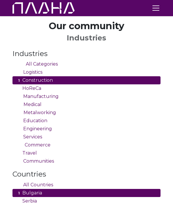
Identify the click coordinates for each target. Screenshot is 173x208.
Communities (35, 161)
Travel (27, 153)
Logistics (29, 72)
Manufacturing (38, 96)
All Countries (35, 185)
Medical (29, 104)
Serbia (27, 201)
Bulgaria (29, 193)
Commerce (34, 145)
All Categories (37, 64)
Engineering (34, 129)
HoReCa (29, 88)
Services (29, 137)
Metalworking (36, 113)
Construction (35, 80)
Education (32, 121)
